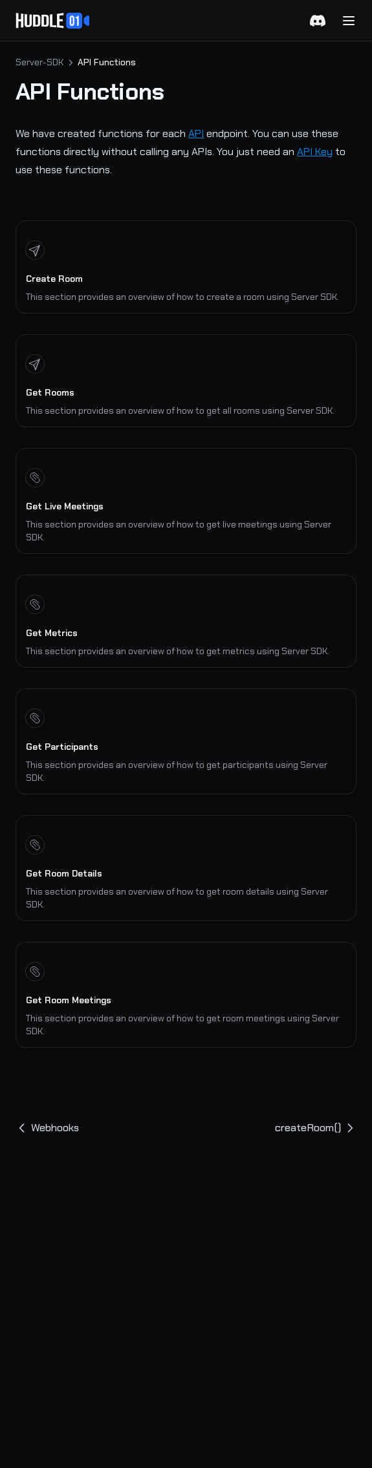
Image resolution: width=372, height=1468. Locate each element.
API (196, 133)
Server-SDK (39, 62)
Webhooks (47, 1127)
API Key (315, 151)
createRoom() (315, 1127)
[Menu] (349, 21)
